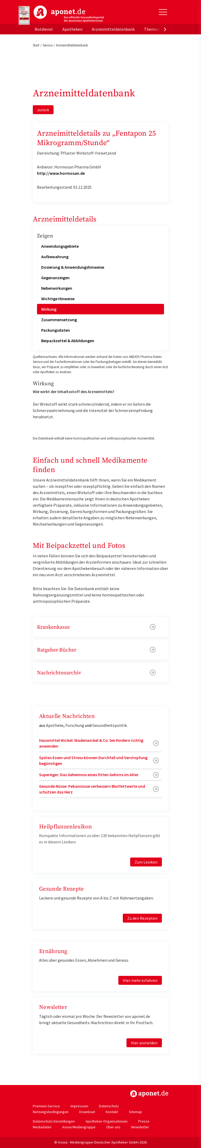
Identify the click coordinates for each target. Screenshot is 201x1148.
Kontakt (112, 1111)
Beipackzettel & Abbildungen (67, 340)
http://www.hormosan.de (61, 173)
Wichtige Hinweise (58, 298)
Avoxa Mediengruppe (79, 1127)
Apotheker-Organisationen (107, 1121)
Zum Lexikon (146, 862)
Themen (151, 29)
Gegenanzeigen (55, 277)
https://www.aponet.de (149, 1093)
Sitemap (135, 1111)
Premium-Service (46, 1106)
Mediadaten (42, 1127)
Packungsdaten (55, 330)
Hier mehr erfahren (140, 980)
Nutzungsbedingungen (50, 1111)
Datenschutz (109, 1106)
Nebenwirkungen (56, 288)
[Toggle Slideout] (163, 12)
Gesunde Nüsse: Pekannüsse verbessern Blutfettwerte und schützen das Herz (92, 789)
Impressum (79, 1106)
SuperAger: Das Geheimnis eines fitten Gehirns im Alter (89, 774)
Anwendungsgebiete (60, 246)
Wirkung (48, 309)
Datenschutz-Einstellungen (54, 1121)
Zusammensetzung (59, 319)
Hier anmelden (144, 1042)
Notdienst (44, 29)
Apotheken (72, 29)
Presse (144, 1121)
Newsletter (140, 1127)
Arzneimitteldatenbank (113, 29)
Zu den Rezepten (142, 918)
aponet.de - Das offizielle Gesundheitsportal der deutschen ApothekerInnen (69, 14)
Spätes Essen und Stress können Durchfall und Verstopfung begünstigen (93, 760)
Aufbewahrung (54, 256)
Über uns (113, 1127)
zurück (43, 109)
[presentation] (165, 29)
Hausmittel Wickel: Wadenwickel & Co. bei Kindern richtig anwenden (91, 743)
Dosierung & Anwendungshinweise (72, 267)
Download (87, 1111)
